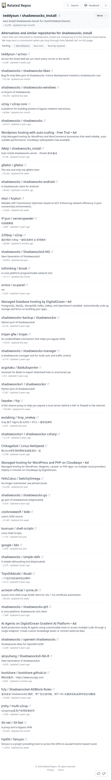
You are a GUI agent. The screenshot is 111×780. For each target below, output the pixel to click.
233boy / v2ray (12, 235)
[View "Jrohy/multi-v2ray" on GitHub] (30, 706)
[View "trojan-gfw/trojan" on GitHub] (29, 334)
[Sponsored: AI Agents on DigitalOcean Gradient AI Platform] (55, 627)
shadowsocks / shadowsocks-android (28, 182)
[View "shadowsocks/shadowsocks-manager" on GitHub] (58, 350)
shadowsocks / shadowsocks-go (24, 495)
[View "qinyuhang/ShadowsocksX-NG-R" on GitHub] (51, 656)
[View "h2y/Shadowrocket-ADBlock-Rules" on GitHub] (53, 689)
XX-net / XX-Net (12, 722)
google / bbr (10, 545)
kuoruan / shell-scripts (17, 528)
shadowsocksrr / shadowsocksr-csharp (29, 434)
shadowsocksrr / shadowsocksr (23, 384)
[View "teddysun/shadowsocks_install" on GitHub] (59, 15)
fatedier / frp (10, 401)
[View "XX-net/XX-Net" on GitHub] (25, 722)
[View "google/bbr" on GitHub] (21, 545)
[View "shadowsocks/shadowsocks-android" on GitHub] (56, 181)
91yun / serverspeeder (17, 218)
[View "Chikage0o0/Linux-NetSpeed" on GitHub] (46, 445)
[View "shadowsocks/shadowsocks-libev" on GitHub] (52, 70)
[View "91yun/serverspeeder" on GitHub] (35, 218)
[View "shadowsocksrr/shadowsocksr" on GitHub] (48, 384)
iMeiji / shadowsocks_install (21, 148)
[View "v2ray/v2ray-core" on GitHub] (29, 104)
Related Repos (19, 5)
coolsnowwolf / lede (15, 512)
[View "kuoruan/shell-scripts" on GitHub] (35, 528)
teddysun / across (14, 54)
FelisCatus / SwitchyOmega (20, 478)
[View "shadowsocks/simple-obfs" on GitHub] (42, 556)
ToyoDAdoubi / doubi (16, 573)
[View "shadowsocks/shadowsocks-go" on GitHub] (49, 495)
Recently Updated (56, 45)
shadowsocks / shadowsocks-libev (25, 71)
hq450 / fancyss (12, 739)
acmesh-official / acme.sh (19, 590)
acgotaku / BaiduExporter (19, 367)
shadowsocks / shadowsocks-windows (28, 87)
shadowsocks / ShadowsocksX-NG (25, 252)
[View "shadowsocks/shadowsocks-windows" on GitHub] (58, 87)
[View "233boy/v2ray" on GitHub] (24, 235)
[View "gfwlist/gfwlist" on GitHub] (25, 165)
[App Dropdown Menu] (106, 5)
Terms (61, 770)
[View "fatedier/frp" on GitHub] (21, 400)
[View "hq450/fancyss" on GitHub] (26, 739)
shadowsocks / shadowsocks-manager (29, 351)
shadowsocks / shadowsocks (21, 121)
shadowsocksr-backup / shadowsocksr (28, 317)
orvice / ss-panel (13, 285)
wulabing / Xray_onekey (18, 417)
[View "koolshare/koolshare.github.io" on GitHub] (48, 672)
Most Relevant (22, 45)
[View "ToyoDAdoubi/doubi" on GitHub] (33, 573)
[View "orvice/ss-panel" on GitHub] (26, 285)
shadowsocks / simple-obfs (20, 557)
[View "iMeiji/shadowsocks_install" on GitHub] (42, 148)
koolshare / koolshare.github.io (23, 673)
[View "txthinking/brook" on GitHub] (29, 268)
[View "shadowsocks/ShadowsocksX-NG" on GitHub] (52, 251)
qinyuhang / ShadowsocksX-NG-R (25, 656)
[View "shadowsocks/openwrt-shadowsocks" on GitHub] (57, 639)
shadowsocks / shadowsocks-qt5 (24, 607)
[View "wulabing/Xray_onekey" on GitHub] (37, 417)
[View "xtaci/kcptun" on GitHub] (23, 198)
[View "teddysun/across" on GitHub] (28, 54)
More (102, 15)
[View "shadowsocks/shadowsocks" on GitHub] (44, 120)
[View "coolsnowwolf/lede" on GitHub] (32, 511)
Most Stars (39, 45)
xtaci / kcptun (11, 198)
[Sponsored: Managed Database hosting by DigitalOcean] (55, 305)
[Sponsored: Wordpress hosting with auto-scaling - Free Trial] (55, 136)
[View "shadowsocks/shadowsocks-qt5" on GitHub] (50, 606)
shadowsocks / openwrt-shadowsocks (28, 639)
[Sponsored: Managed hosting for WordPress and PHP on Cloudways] (55, 466)
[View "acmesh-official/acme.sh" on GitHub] (40, 590)
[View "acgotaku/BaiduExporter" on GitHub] (40, 367)
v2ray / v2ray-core (14, 104)
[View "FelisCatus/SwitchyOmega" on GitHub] (42, 478)
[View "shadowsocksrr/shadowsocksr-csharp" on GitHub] (59, 434)
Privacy (50, 770)
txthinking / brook (14, 268)
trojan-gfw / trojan (14, 334)
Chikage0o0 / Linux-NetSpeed (22, 446)
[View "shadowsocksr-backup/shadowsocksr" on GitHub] (58, 317)
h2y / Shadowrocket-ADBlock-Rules (26, 689)
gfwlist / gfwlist (12, 165)
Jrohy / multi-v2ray (14, 706)
